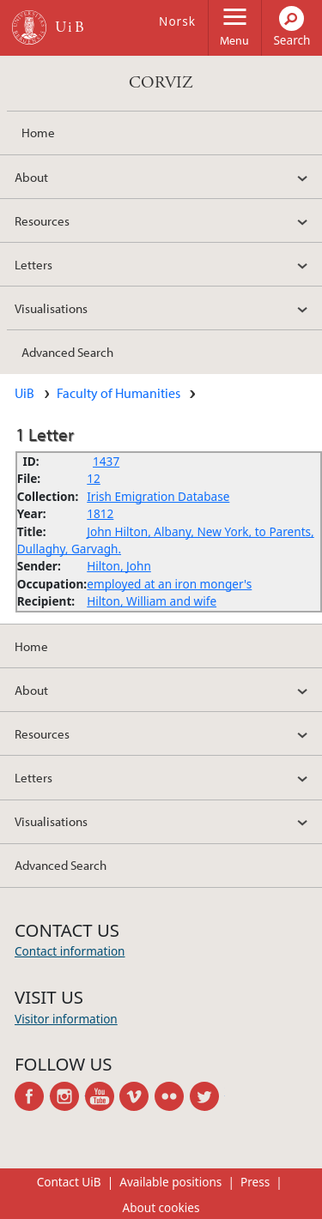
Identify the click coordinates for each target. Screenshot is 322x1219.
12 (93, 478)
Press (255, 1182)
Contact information (70, 951)
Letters (33, 264)
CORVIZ (161, 83)
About (31, 176)
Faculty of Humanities (118, 392)
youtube (102, 1096)
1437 (106, 461)
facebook (32, 1096)
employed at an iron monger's (169, 584)
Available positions (170, 1182)
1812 (100, 513)
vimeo (137, 1096)
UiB (24, 392)
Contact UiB (69, 1182)
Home (38, 132)
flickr (172, 1096)
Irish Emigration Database (158, 496)
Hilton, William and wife (151, 601)
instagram (67, 1096)
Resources (42, 220)
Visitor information (66, 1019)
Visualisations (51, 308)
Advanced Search (67, 351)
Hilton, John (119, 566)
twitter (207, 1096)
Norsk (177, 21)
